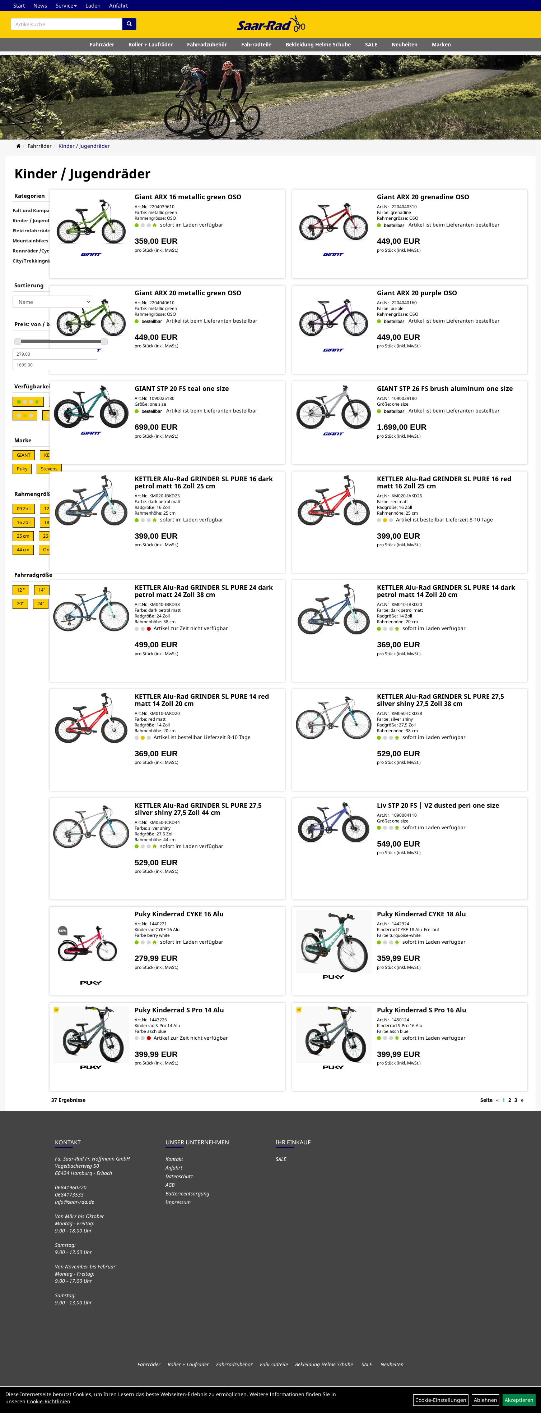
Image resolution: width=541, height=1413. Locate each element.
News (40, 5)
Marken (441, 48)
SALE (371, 48)
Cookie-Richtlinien (48, 1401)
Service (66, 5)
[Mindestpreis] (55, 353)
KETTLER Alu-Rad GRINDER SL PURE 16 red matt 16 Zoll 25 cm (457, 510)
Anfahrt (118, 5)
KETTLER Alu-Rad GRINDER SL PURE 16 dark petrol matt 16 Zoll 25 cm (250, 510)
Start (19, 5)
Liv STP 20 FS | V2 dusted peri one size (455, 836)
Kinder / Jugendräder (84, 145)
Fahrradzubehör (207, 48)
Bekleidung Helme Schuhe (318, 48)
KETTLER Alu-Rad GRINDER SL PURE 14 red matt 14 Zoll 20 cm (250, 727)
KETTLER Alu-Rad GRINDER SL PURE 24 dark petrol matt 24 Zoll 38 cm (250, 618)
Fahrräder (102, 48)
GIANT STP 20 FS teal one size (241, 401)
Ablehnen (485, 1399)
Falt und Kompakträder (40, 210)
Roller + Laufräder (151, 48)
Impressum (178, 1228)
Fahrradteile (256, 48)
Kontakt (174, 1185)
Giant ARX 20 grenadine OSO (447, 195)
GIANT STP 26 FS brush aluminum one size (455, 405)
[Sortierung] (52, 302)
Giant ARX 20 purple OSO (441, 298)
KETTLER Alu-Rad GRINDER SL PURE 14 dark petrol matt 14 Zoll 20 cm (457, 618)
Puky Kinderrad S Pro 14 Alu (238, 1037)
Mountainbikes (30, 240)
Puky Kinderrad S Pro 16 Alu (446, 1037)
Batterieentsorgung (187, 1220)
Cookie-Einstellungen (440, 1399)
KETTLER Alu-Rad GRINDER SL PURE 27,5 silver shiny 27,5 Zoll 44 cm (250, 836)
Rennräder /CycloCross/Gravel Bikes (55, 250)
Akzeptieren (519, 1399)
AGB (169, 1211)
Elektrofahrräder (32, 230)
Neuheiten (405, 48)
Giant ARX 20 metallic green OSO (247, 298)
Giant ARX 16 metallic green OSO (247, 195)
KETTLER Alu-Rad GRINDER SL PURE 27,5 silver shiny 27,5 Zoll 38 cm (457, 727)
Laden (93, 5)
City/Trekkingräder (35, 260)
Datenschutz (179, 1202)
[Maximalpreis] (55, 364)
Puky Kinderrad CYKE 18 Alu (445, 941)
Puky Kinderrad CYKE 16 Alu (238, 941)
